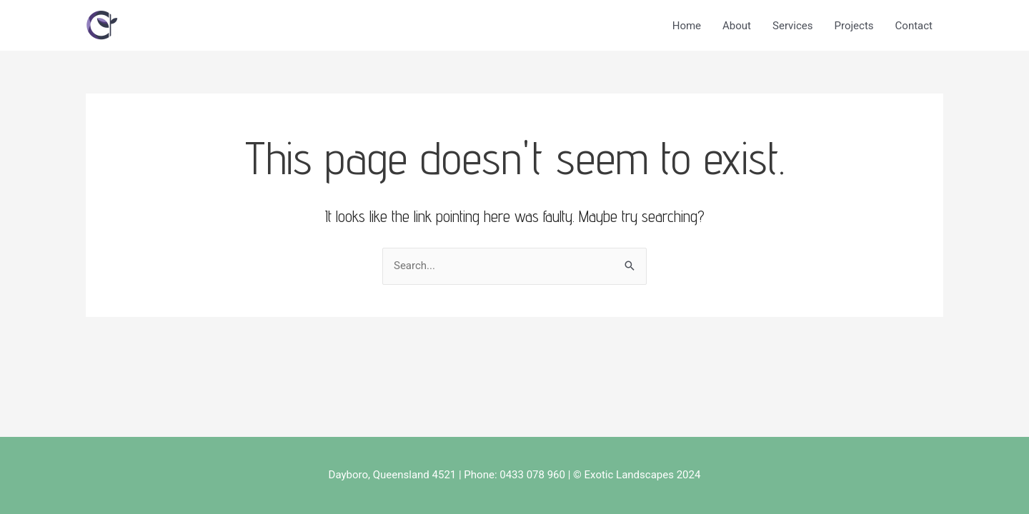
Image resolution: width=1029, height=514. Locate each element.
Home (686, 25)
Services (792, 25)
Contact (914, 25)
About (736, 25)
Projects (854, 25)
